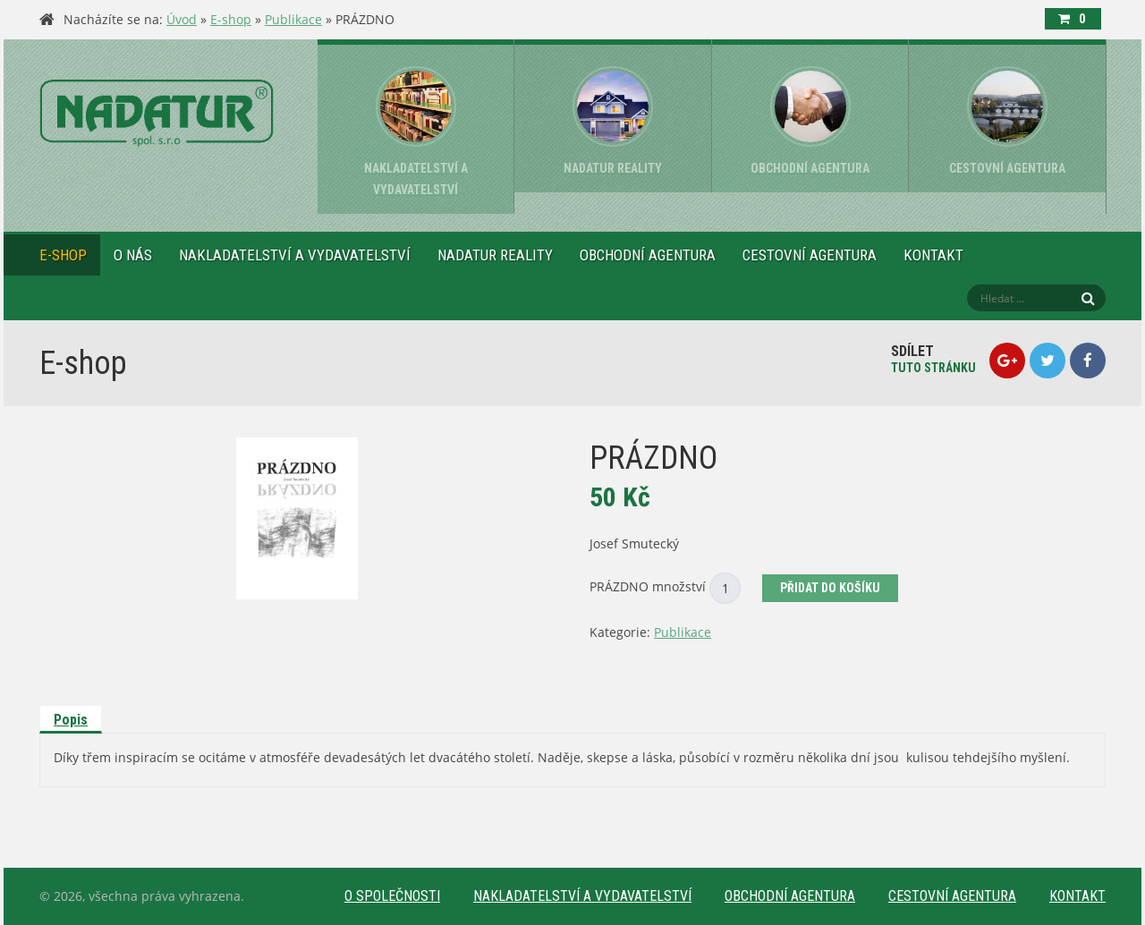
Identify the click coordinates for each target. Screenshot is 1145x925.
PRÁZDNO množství (647, 586)
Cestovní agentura (809, 255)
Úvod (181, 19)
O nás (133, 255)
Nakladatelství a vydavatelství (295, 255)
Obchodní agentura (648, 255)
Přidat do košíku (830, 588)
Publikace (293, 19)
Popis (71, 719)
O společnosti (392, 895)
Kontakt (933, 255)
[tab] (72, 719)
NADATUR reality (495, 255)
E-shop (230, 19)
